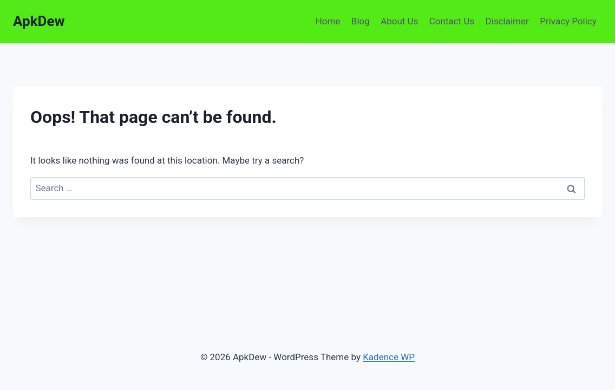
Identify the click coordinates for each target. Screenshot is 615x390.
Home (328, 21)
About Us (399, 21)
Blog (360, 21)
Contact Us (451, 21)
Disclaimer (507, 21)
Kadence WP (389, 357)
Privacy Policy (568, 21)
